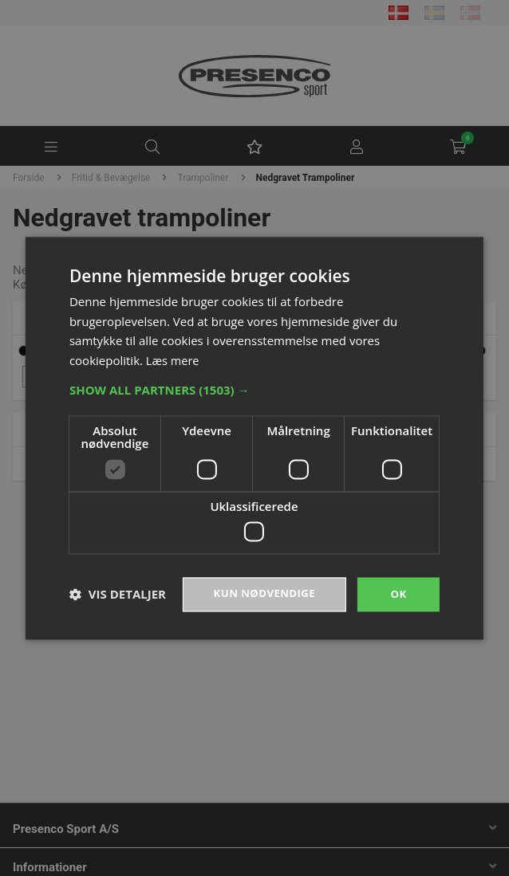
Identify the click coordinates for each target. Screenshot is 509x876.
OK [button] (398, 594)
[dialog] (254, 438)
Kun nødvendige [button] (261, 594)
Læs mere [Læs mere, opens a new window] (173, 359)
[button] (254, 389)
